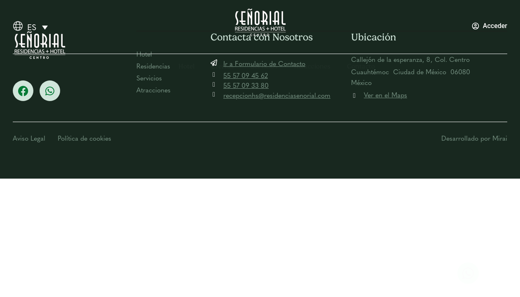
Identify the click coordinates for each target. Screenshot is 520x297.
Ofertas (222, 66)
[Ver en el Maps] (354, 95)
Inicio (153, 66)
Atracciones (312, 66)
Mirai (499, 139)
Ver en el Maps (385, 95)
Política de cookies (84, 139)
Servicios (264, 66)
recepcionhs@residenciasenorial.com (276, 96)
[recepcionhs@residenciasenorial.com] (214, 94)
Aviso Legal (29, 139)
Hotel (186, 66)
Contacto (361, 66)
